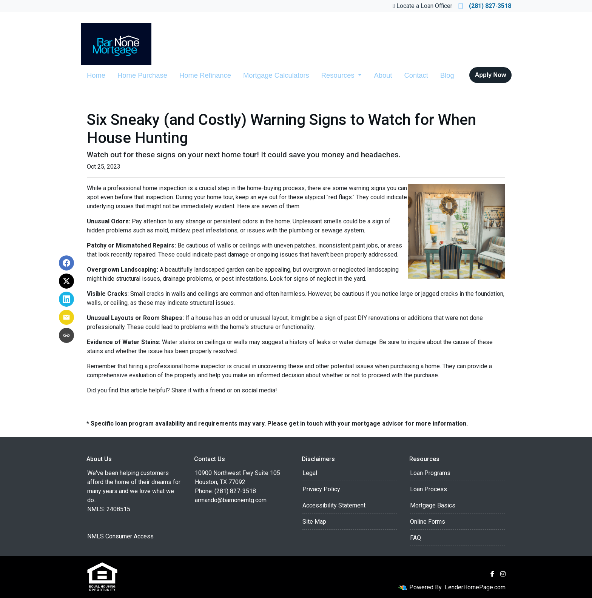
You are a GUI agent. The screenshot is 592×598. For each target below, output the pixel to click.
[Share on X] (66, 281)
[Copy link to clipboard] (66, 335)
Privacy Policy (321, 489)
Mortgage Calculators (276, 75)
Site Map (314, 521)
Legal (309, 473)
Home (96, 75)
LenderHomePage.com (475, 587)
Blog (447, 75)
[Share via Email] (66, 317)
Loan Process (428, 489)
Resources (338, 75)
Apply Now (490, 75)
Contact (416, 75)
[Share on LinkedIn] (66, 299)
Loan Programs (430, 473)
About (383, 75)
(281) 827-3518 (484, 5)
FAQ (415, 537)
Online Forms (427, 521)
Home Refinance (205, 75)
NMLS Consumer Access (120, 536)
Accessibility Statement (333, 505)
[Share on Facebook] (66, 263)
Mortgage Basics (432, 505)
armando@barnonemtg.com (231, 500)
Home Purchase (142, 75)
